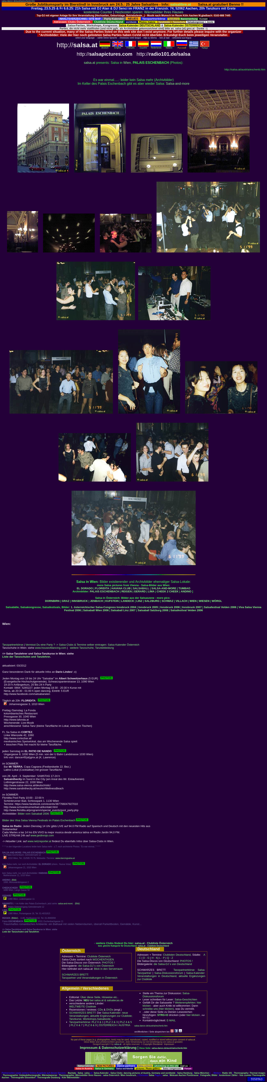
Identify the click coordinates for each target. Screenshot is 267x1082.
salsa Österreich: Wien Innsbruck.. (120, 1075)
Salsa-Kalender (101, 1073)
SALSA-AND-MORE (163, 588)
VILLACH (181, 601)
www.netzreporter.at (39, 841)
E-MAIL (171, 1020)
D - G (146, 957)
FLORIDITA (102, 588)
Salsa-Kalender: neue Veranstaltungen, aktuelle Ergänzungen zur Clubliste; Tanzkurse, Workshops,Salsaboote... (101, 1015)
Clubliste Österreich (98, 956)
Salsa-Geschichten (186, 999)
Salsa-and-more (177, 83)
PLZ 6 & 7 (77, 1025)
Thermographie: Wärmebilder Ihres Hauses (80, 1075)
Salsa (80, 1073)
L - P (162, 957)
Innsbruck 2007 (192, 607)
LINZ (139, 601)
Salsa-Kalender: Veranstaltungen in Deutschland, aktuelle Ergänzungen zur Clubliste (171, 976)
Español (143, 47)
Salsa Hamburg (184, 1073)
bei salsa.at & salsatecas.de (103, 1000)
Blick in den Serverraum (108, 968)
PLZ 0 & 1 (98, 1022)
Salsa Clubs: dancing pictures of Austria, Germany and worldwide (142, 1073)
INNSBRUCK (80, 601)
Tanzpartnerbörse (12, 644)
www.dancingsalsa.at (65, 858)
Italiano (169, 47)
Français (130, 47)
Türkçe (204, 47)
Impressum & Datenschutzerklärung (108, 1047)
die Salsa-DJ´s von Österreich (96, 965)
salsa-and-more (65, 903)
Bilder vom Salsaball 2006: (40, 813)
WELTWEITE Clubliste (82, 1006)
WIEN (193, 601)
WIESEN (204, 601)
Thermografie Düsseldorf (23, 1077)
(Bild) (14, 880)
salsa (87, 1073)
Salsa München (201, 1073)
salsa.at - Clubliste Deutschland (153, 946)
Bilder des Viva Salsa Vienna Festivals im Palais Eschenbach (45, 820)
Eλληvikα (193, 47)
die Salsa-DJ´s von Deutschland (173, 964)
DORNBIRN (52, 601)
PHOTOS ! (108, 962)
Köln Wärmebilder (71, 1077)
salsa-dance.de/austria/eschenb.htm (18, 1)
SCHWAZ (167, 601)
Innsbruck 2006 (170, 607)
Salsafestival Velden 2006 (220, 607)
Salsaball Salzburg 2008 (153, 610)
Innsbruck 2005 (148, 607)
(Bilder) (14, 918)
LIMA (151, 591)
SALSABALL (141, 588)
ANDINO (186, 591)
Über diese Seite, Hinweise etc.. (99, 997)
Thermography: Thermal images (249, 1073)
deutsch (104, 47)
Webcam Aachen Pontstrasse (184, 1075)
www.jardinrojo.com (42, 835)
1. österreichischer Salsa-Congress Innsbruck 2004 (103, 607)
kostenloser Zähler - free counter (235, 1075)
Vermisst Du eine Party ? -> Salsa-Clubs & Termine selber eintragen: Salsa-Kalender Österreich (82, 644)
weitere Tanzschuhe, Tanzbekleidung (92, 647)
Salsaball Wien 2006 (96, 610)
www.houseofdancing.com (50, 647)
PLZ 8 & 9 (91, 1025)
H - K (155, 957)
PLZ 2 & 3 (112, 1022)
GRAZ (65, 601)
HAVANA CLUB (121, 588)
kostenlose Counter (98, 12)
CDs (100, 1009)
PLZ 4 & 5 (126, 1022)
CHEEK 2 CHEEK (167, 591)
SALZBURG (152, 601)
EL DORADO (85, 588)
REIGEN (126, 591)
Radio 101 (227, 1073)
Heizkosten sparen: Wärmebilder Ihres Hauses (149, 12)
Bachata (72, 1073)
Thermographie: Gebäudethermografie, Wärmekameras (30, 1075)
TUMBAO (184, 588)
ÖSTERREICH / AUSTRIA (114, 1025)
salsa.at (89, 62)
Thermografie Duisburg (48, 1077)
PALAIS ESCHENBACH (104, 591)
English (117, 47)
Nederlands (156, 47)
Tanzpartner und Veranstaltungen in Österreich (89, 977)
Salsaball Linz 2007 (123, 610)
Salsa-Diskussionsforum (168, 973)
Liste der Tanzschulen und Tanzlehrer (26, 656)
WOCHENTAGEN (103, 959)
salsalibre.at (180, 4)
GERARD (140, 591)
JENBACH (96, 601)
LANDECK (127, 601)
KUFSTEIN (112, 601)
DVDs (109, 1009)
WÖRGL (217, 601)
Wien (127, 62)
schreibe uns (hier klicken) (158, 1008)
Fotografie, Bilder (208, 1075)
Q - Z (170, 957)
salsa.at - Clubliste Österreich (154, 943)
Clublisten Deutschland (177, 954)
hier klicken (193, 1015)
